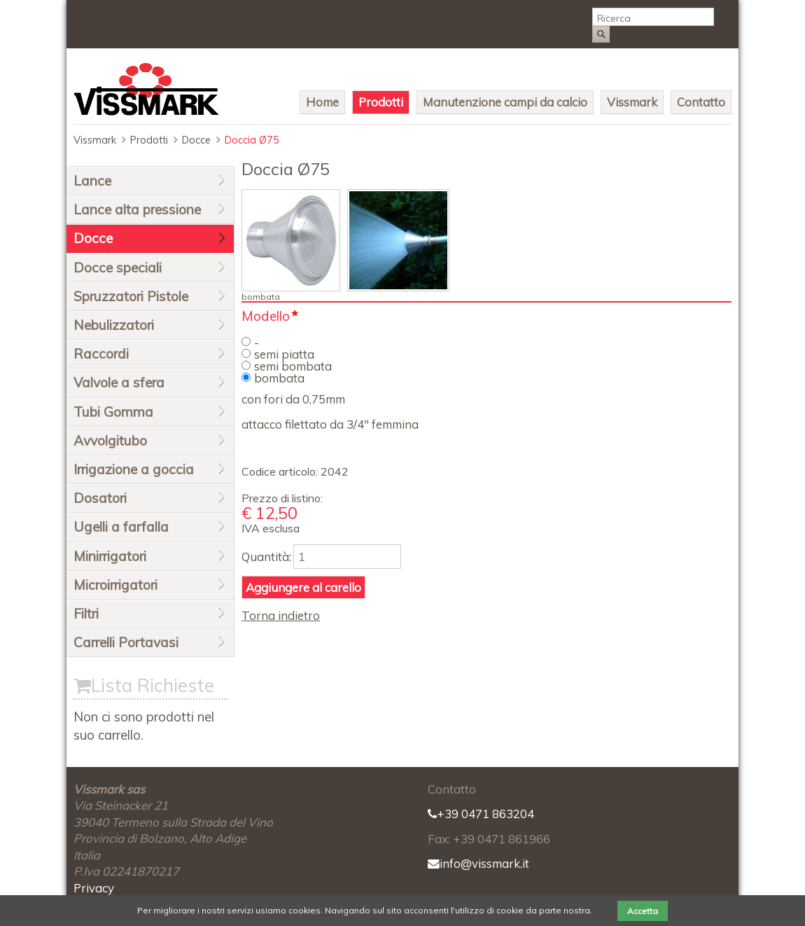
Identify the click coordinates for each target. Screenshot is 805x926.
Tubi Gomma (113, 411)
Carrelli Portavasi (126, 642)
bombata (279, 378)
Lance (92, 180)
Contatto (701, 102)
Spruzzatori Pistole (131, 296)
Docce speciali (118, 267)
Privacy (94, 887)
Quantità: (266, 556)
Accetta (642, 911)
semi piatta (284, 354)
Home (322, 102)
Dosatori (100, 498)
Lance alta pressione (137, 209)
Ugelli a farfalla (121, 526)
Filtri (86, 613)
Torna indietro (280, 615)
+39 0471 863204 (481, 813)
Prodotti (380, 102)
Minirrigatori (110, 556)
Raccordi (101, 353)
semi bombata (293, 366)
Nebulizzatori (114, 325)
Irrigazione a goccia (134, 469)
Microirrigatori (116, 584)
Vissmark (632, 102)
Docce (196, 140)
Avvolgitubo (110, 440)
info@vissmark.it (478, 863)
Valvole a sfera (119, 382)
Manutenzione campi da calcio (505, 102)
